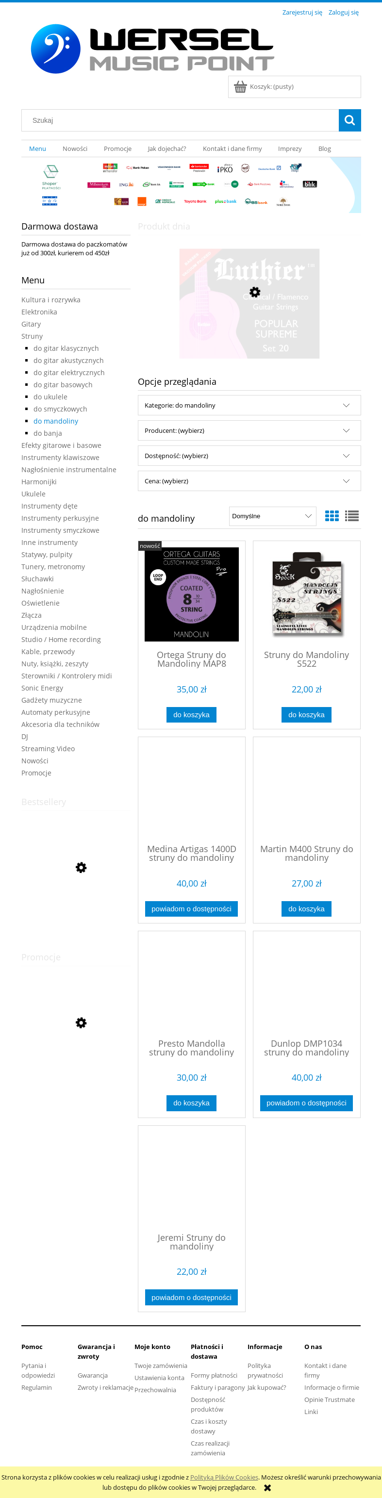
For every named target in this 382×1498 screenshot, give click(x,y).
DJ (24, 736)
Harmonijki (39, 481)
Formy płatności (214, 1375)
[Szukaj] (350, 120)
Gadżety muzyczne (51, 700)
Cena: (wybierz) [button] (166, 481)
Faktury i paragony (218, 1387)
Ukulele (33, 493)
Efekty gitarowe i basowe (61, 445)
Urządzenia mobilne (54, 627)
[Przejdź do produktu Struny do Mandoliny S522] (307, 594)
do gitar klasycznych (66, 348)
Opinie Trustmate (329, 1399)
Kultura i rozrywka (51, 299)
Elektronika (39, 311)
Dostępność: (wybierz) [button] (176, 455)
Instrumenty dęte (49, 505)
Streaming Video (48, 748)
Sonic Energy (42, 687)
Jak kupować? (267, 1387)
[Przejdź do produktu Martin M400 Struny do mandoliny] (307, 789)
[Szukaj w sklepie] (182, 120)
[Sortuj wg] (272, 516)
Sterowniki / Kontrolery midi (66, 675)
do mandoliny (55, 421)
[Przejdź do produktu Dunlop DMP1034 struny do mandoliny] (307, 984)
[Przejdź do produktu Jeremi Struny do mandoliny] (192, 1178)
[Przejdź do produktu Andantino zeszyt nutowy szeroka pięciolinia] (76, 914)
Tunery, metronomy (53, 566)
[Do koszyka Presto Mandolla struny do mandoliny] (191, 1103)
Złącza (31, 615)
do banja (47, 433)
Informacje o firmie (331, 1387)
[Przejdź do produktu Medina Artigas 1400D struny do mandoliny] (192, 789)
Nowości (35, 760)
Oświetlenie (40, 603)
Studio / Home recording (61, 639)
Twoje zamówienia (160, 1365)
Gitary (31, 324)
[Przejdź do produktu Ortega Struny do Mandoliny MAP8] (192, 594)
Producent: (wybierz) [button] (174, 430)
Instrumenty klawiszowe (60, 457)
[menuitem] (38, 148)
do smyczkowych (60, 408)
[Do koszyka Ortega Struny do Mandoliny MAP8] (191, 715)
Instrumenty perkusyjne (60, 518)
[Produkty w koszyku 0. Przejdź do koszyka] (264, 86)
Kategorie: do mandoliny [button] (180, 405)
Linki (311, 1411)
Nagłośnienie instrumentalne (68, 469)
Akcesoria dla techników (60, 724)
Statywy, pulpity (46, 554)
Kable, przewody (48, 651)
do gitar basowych (63, 384)
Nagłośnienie (42, 590)
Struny (32, 336)
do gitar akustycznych (68, 360)
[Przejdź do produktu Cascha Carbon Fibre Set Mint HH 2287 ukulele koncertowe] (76, 1066)
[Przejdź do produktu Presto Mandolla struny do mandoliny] (192, 984)
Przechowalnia (155, 1389)
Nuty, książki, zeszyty (54, 663)
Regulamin (36, 1387)
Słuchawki (37, 578)
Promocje (36, 772)
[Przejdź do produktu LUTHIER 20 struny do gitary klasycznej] (249, 338)
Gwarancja (93, 1375)
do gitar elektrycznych (69, 372)
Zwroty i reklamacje (105, 1387)
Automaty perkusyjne (55, 712)
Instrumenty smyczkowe (60, 530)
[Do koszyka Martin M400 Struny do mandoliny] (306, 909)
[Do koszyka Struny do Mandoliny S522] (306, 715)
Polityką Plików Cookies (224, 1477)
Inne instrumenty (49, 542)
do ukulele (50, 396)
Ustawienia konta (159, 1377)
